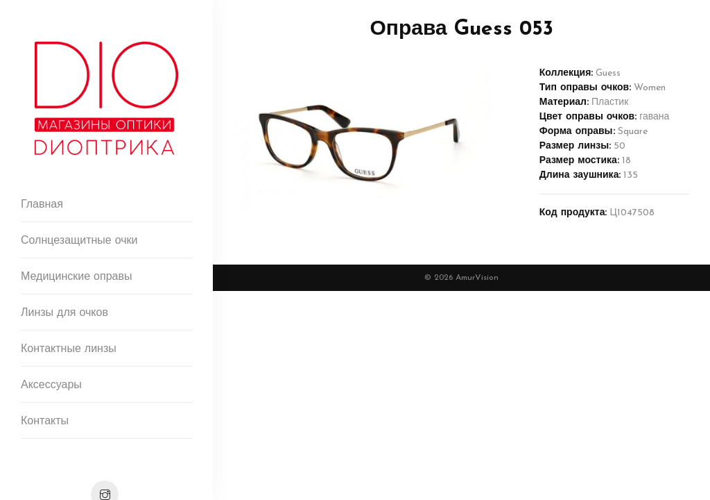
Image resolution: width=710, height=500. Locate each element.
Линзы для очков (64, 313)
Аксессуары (51, 385)
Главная (42, 204)
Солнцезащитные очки (79, 241)
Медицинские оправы (76, 277)
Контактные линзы (68, 349)
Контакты (45, 421)
